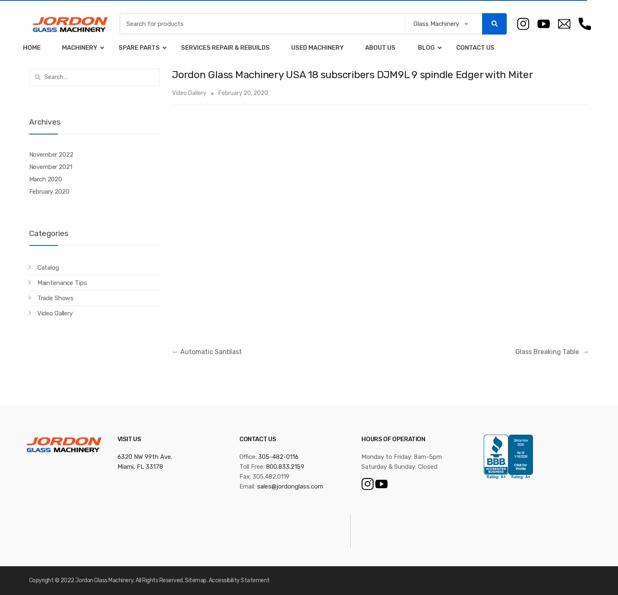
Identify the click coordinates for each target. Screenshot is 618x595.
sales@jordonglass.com (290, 486)
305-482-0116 (278, 457)
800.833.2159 (285, 466)
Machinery (79, 47)
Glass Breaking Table (552, 352)
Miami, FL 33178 (140, 466)
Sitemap (196, 580)
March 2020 (45, 179)
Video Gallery (189, 93)
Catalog (48, 267)
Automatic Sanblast (207, 352)
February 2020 (49, 191)
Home (32, 47)
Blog (426, 47)
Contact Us (475, 47)
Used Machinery (317, 47)
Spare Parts (139, 47)
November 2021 (50, 167)
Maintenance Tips (62, 283)
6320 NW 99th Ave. (144, 457)
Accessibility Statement (239, 580)
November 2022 (51, 154)
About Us (380, 47)
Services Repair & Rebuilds (225, 47)
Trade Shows (55, 298)
